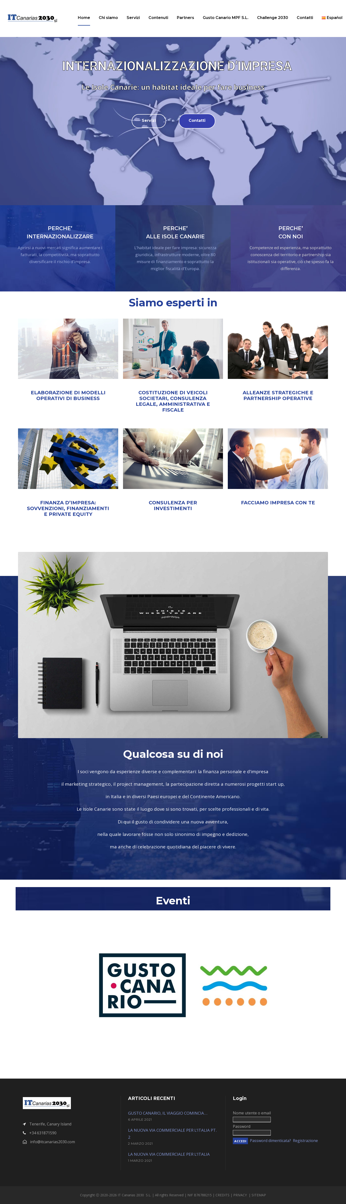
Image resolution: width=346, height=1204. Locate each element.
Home (84, 17)
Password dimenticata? (270, 1140)
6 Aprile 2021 (140, 1119)
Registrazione (305, 1140)
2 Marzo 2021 (140, 1143)
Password (241, 1126)
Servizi (133, 17)
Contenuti (158, 17)
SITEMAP (259, 1195)
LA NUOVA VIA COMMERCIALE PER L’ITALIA (169, 1154)
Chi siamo (108, 17)
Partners (185, 17)
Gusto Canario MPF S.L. (225, 17)
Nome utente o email (252, 1113)
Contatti (305, 17)
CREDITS (223, 1195)
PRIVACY (240, 1195)
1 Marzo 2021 (140, 1160)
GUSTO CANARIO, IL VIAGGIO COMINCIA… (167, 1113)
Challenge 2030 (272, 17)
